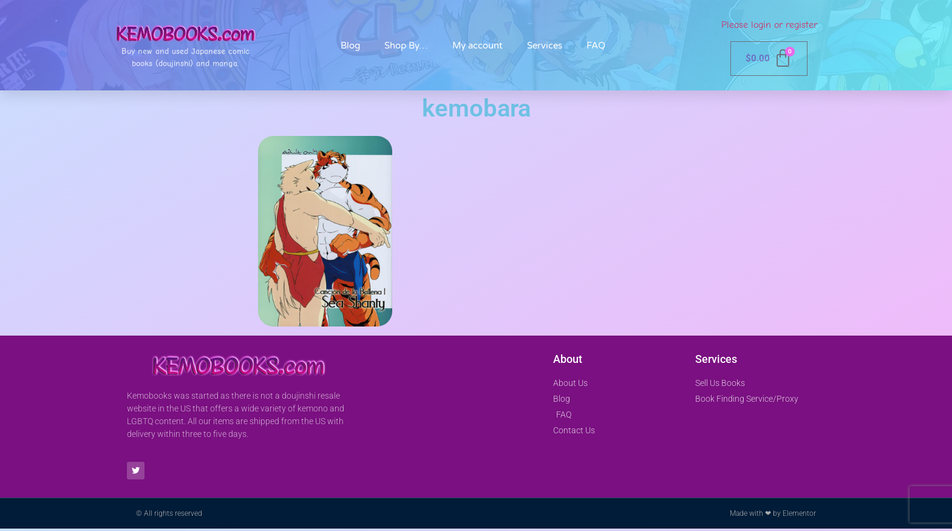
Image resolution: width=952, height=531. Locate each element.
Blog (350, 45)
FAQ (595, 45)
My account (477, 45)
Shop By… (406, 45)
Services (544, 45)
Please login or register (769, 24)
